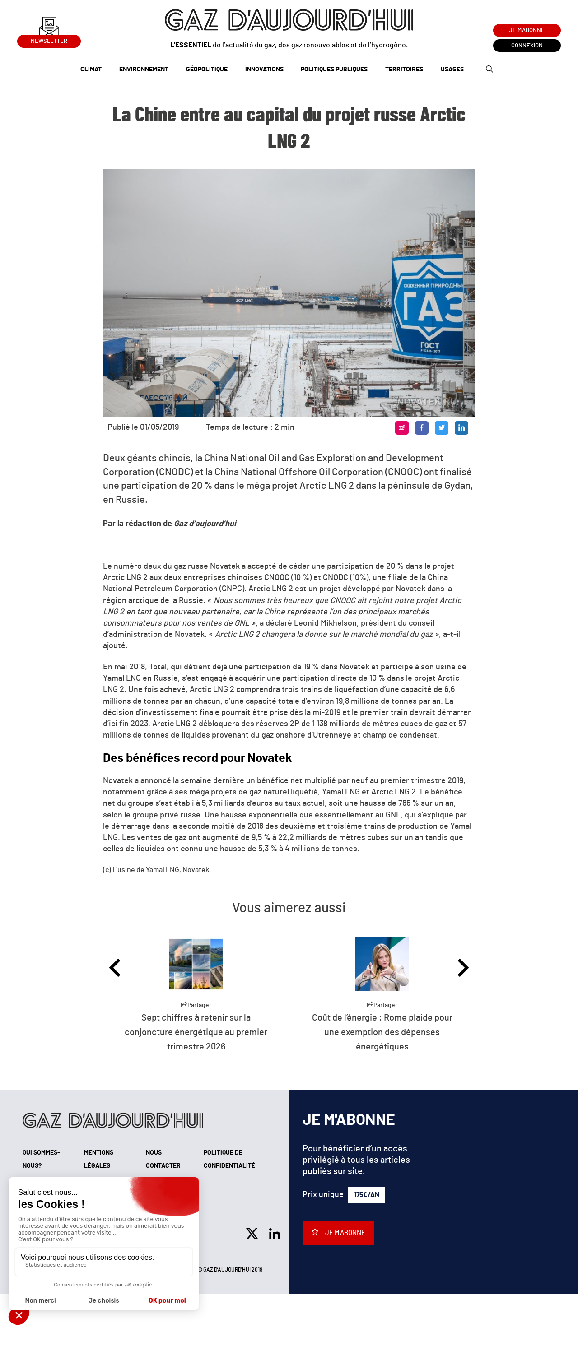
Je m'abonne (527, 30)
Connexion (527, 46)
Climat (91, 69)
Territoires (404, 69)
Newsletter (49, 39)
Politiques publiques (334, 69)
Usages (452, 69)
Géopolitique (207, 69)
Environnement (143, 69)
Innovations (264, 69)
